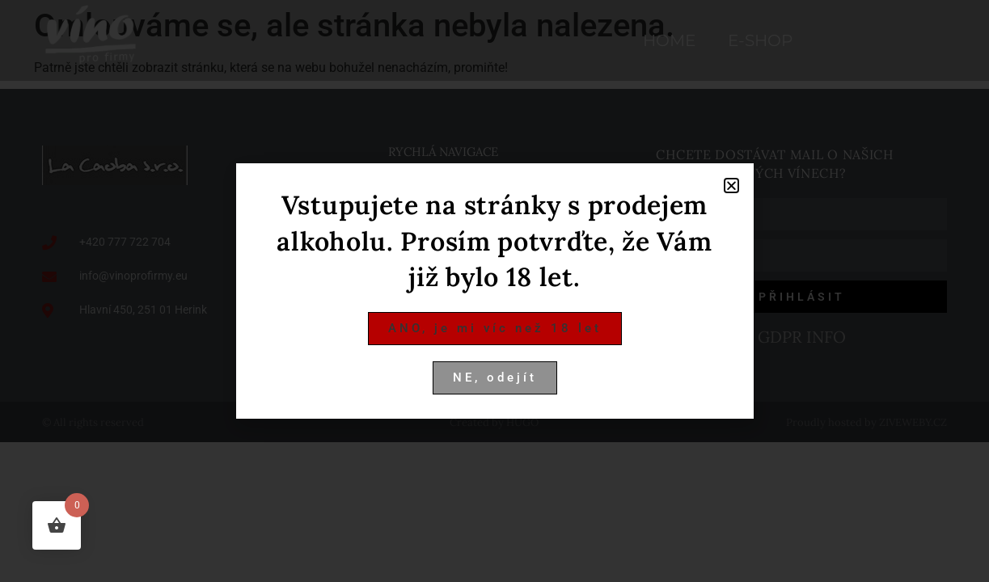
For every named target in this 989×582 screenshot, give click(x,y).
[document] (494, 291)
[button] (731, 185)
